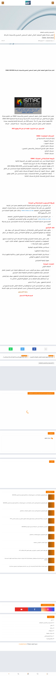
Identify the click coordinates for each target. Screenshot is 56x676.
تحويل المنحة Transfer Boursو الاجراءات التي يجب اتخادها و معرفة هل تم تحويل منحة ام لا (28, 579)
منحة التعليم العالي (48, 648)
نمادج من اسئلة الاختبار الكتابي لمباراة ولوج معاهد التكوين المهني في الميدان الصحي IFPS (28, 531)
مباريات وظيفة (49, 646)
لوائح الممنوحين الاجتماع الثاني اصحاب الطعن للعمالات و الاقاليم (33, 523)
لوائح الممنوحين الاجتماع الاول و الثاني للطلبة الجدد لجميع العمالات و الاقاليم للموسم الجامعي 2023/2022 (25, 515)
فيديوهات (51, 643)
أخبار (52, 632)
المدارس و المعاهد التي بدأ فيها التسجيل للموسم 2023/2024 (34, 539)
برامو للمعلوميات (23, 656)
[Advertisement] (28, 18)
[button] (34, 348)
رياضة (51, 640)
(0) (3, 40)
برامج (51, 638)
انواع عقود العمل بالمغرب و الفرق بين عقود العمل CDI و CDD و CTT (33, 563)
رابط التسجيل (22, 292)
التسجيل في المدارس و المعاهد (47, 32)
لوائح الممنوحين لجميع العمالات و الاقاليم (38, 547)
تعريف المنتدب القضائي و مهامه (40, 555)
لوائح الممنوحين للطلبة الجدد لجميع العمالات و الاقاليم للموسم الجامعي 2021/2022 (29, 507)
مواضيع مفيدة (49, 651)
